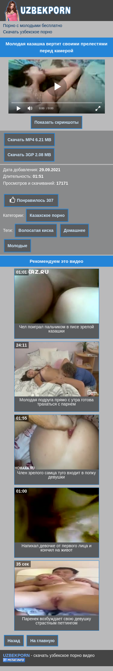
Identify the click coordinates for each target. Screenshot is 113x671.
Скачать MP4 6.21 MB (29, 139)
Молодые (17, 245)
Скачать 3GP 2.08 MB (29, 154)
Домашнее (74, 230)
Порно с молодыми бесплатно (32, 25)
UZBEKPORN (16, 655)
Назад (14, 640)
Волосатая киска (35, 230)
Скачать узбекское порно (27, 31)
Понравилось (31, 200)
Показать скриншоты (56, 122)
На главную (42, 640)
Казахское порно (47, 215)
